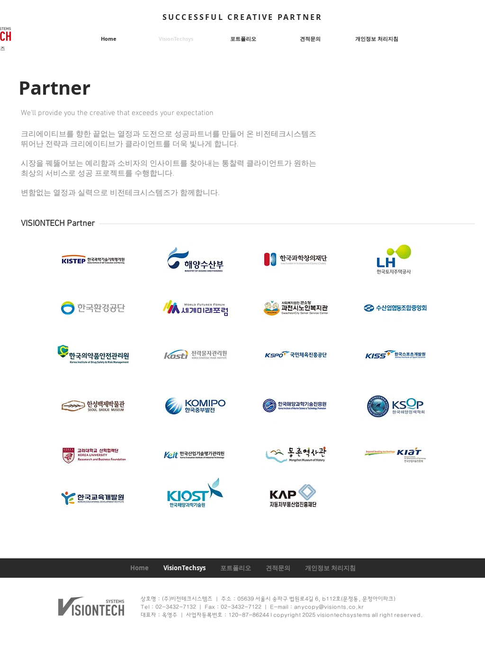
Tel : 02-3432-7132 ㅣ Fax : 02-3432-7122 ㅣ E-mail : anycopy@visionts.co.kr (253, 607)
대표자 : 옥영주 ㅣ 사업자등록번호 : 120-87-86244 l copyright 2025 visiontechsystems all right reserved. (282, 615)
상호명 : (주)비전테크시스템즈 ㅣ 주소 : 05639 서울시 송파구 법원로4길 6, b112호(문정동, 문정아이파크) (268, 599)
